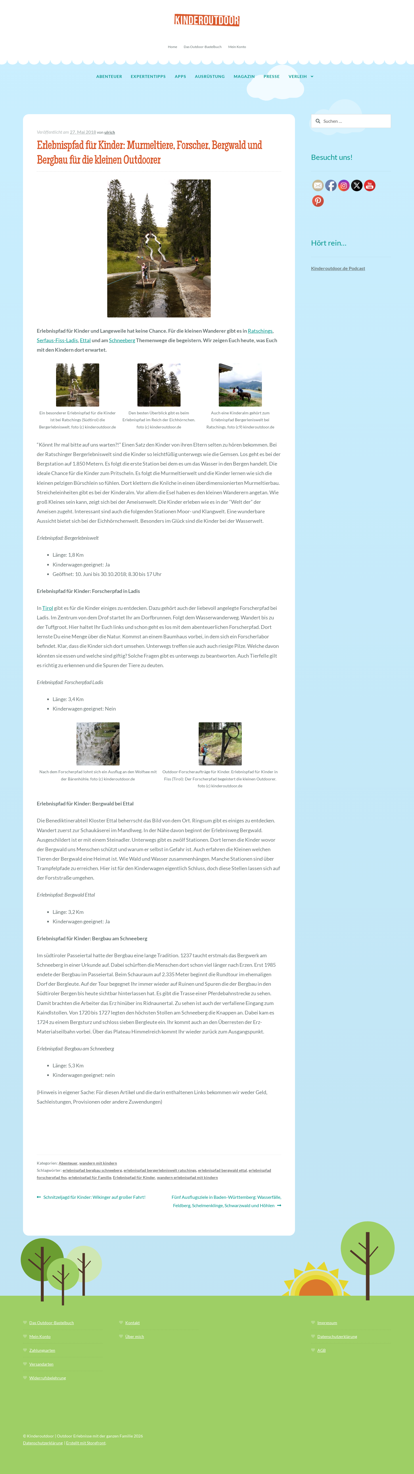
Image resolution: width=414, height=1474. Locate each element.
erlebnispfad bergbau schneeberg (92, 1170)
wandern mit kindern (98, 1163)
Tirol (47, 608)
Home (172, 47)
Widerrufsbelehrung (47, 1377)
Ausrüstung (210, 76)
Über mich (134, 1336)
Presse (272, 76)
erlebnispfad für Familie (89, 1177)
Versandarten (41, 1364)
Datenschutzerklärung (337, 1336)
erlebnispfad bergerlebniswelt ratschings (160, 1170)
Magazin (244, 76)
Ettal (85, 340)
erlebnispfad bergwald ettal (222, 1170)
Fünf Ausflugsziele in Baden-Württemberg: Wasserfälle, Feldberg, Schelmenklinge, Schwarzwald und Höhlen (226, 1200)
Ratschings (260, 331)
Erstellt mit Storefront (86, 1442)
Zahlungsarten (42, 1350)
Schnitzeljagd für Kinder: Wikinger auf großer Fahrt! (94, 1197)
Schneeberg (122, 340)
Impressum (327, 1322)
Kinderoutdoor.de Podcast (338, 268)
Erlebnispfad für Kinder (134, 1177)
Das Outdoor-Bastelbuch (203, 47)
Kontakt (132, 1322)
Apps (180, 76)
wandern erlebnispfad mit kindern (187, 1177)
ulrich (109, 132)
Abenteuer (109, 76)
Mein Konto (237, 47)
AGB (321, 1350)
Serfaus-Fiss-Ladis (57, 340)
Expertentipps (148, 76)
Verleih (298, 76)
